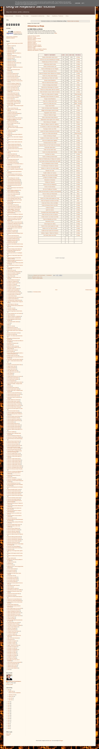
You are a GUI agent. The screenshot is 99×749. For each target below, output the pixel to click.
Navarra (78, 122)
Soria (78, 82)
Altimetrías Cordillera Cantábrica (35, 46)
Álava (78, 108)
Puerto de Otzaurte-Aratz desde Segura (15, 495)
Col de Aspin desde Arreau (12, 159)
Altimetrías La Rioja (36, 26)
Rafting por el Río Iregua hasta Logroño (14, 550)
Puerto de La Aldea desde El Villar (14, 461)
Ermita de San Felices (11, 242)
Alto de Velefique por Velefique (13, 100)
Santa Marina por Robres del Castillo (50, 78)
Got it (83, 3)
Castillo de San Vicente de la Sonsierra (49, 230)
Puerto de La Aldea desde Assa (13, 458)
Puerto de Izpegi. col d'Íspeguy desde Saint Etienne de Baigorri (14, 451)
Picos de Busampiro (11, 380)
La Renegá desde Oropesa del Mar (14, 300)
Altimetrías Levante (32, 42)
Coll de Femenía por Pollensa (13, 192)
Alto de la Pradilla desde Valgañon (49, 140)
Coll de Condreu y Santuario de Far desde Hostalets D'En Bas (14, 191)
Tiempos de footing (11, 618)
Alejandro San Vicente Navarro (14, 681)
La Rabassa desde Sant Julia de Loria (14, 297)
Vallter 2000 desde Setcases (12, 638)
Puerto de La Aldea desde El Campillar (50, 94)
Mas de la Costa (10, 326)
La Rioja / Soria (78, 71)
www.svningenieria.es (17, 31)
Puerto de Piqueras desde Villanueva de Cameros (49, 73)
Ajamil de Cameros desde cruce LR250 (15, 43)
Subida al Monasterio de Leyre (13, 614)
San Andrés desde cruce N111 (50, 235)
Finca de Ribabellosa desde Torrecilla (50, 163)
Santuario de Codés (50, 170)
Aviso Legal (8, 733)
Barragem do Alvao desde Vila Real (14, 117)
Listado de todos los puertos (34, 35)
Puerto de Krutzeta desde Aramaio (14, 454)
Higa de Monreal (10, 275)
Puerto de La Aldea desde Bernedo (14, 460)
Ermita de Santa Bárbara (49, 186)
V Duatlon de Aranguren (12, 632)
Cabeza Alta (9, 124)
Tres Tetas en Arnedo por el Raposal (14, 625)
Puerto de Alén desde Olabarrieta (13, 402)
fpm (50, 740)
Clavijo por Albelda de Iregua (50, 115)
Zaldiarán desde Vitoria (11, 666)
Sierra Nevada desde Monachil (13, 609)
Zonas (8, 669)
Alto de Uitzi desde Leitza (12, 97)
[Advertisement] (60, 284)
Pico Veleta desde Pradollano (13, 379)
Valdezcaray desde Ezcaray (50, 64)
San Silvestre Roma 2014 (12, 578)
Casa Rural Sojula (10, 131)
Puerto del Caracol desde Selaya (13, 540)
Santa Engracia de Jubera (49, 223)
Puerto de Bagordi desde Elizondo (14, 420)
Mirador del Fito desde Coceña (13, 332)
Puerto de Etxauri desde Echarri (13, 441)
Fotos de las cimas (11, 270)
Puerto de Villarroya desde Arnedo (50, 156)
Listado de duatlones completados (14, 316)
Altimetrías (18, 16)
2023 (9, 703)
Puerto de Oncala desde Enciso (50, 71)
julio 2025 (11, 698)
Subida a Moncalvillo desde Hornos (49, 57)
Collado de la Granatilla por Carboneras (15, 214)
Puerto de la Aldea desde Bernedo (50, 152)
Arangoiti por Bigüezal (11, 112)
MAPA (55, 33)
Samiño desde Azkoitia (11, 568)
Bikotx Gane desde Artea (12, 121)
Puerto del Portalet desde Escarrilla (14, 547)
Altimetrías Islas (10, 58)
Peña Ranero (9, 374)
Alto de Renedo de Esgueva (12, 94)
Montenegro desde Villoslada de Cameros (50, 96)
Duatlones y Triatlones (57, 16)
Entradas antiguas (88, 289)
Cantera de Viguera (50, 207)
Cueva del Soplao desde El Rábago (14, 226)
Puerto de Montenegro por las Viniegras (49, 68)
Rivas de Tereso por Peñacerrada (50, 193)
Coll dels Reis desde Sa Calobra (13, 206)
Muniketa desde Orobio (11, 350)
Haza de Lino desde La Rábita (13, 273)
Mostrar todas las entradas (73, 21)
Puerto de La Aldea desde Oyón (50, 101)
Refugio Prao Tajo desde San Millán (49, 175)
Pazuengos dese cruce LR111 (13, 371)
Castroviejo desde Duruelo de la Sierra (14, 148)
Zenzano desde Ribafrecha (50, 80)
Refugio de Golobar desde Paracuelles (14, 555)
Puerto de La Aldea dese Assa (49, 103)
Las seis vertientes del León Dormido (14, 313)
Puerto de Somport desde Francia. (14, 524)
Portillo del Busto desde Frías (13, 395)
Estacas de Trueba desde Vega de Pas (14, 255)
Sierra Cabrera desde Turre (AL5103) (14, 608)
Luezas (8, 323)
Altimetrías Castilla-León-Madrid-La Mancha (37, 49)
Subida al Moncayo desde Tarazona (14, 615)
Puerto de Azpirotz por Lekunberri (13, 419)
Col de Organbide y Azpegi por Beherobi (15, 169)
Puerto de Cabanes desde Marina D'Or (14, 429)
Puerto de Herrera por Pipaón (50, 135)
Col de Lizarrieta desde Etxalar (13, 166)
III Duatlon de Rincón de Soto (13, 285)
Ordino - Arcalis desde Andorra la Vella (14, 360)
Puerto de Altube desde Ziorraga (13, 406)
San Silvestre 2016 (11, 575)
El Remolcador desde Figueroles (13, 237)
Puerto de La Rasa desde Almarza (50, 75)
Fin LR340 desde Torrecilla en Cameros (15, 265)
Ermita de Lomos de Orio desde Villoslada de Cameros (13, 241)
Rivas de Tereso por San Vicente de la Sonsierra (49, 145)
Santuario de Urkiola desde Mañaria (14, 600)
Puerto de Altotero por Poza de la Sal (14, 405)
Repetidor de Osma (11, 562)
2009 (9, 725)
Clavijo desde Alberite (50, 105)
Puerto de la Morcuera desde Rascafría (14, 468)
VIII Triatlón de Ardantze (12, 653)
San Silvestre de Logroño (12, 577)
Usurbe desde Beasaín (11, 629)
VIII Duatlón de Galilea (11, 652)
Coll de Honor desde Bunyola (13, 194)
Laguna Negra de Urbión (12, 304)
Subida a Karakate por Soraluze (13, 611)
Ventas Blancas (10, 639)
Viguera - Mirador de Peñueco (13, 645)
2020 (9, 708)
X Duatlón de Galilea (11, 656)
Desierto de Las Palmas (12, 230)
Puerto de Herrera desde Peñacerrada (50, 108)
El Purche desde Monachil (12, 235)
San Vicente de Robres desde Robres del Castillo (49, 161)
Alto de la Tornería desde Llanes (13, 84)
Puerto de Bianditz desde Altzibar (13, 426)
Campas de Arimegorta (11, 130)
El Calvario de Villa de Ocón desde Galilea (50, 126)
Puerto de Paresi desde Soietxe (13, 499)
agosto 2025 (11, 696)
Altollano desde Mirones (12, 108)
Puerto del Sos (10, 549)
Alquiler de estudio (11, 45)
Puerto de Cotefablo (11, 431)
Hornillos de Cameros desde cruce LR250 (49, 138)
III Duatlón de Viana (11, 287)
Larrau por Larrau (10, 308)
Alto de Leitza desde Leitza (12, 89)
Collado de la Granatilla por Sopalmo (14, 216)
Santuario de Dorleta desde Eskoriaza (14, 596)
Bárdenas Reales (10, 116)
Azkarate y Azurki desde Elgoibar (13, 113)
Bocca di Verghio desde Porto (13, 123)
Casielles (9, 132)
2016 (9, 715)
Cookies (7, 735)
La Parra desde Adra (11, 295)
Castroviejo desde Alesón (49, 147)
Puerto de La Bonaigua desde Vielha (14, 467)
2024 (9, 701)
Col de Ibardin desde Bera (12, 162)
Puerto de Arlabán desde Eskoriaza (14, 416)
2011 (9, 723)
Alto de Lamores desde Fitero (50, 196)
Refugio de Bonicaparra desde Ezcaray (49, 110)
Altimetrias (9, 47)
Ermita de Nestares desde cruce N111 (50, 205)
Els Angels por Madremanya (12, 238)
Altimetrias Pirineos (11, 64)
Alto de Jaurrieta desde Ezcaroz (13, 79)
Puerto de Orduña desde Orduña (13, 493)
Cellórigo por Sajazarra (50, 182)
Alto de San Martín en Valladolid (13, 95)
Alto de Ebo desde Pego (12, 74)
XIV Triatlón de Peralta (11, 658)
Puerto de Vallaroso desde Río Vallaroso (50, 124)
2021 (9, 706)
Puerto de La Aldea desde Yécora (13, 464)
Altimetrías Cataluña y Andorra (34, 38)
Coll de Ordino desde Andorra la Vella (14, 197)
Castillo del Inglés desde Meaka (13, 144)
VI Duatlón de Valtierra (11, 643)
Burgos (78, 189)
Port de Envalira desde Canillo (13, 388)
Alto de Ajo (9, 72)
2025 (9, 689)
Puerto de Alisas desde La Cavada (14, 404)
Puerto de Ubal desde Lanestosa (13, 529)
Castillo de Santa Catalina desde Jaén (14, 141)
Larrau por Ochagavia (11, 309)
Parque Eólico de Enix (11, 369)
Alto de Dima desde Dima (12, 73)
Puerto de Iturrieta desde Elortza (13, 449)
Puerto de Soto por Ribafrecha (49, 184)
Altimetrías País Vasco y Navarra (34, 45)
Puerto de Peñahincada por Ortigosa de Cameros (49, 158)
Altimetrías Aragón (31, 47)
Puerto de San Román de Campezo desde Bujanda (50, 191)
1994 (9, 728)
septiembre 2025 (12, 694)
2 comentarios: (49, 275)
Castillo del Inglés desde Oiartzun (13, 145)
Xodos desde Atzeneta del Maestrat (14, 662)
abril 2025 (11, 699)
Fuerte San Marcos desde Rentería (14, 271)
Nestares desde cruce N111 (12, 355)
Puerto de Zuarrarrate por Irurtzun (13, 538)
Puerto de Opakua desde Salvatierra (14, 492)
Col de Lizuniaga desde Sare (13, 167)
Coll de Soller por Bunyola (12, 204)
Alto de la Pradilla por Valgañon (13, 83)
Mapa (48, 16)
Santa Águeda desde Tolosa (12, 585)
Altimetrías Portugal (11, 65)
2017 (9, 713)
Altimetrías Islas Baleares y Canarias (35, 50)
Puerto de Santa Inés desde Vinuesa (50, 82)
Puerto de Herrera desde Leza (50, 66)
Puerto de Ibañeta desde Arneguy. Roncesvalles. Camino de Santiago (14, 447)
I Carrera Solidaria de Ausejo (12, 279)
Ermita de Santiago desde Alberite (50, 85)
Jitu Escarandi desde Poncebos (13, 291)
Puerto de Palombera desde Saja (13, 497)
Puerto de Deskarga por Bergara (13, 435)
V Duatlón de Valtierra (11, 634)
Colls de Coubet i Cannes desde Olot (14, 222)
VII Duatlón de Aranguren (12, 646)
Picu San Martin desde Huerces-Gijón (14, 382)
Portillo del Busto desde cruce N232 (14, 394)
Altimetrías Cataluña (11, 55)
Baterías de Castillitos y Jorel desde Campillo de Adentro (14, 120)
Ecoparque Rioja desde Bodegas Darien (49, 212)
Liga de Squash (10, 314)
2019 (9, 710)
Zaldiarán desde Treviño (12, 665)
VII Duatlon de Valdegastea (12, 649)
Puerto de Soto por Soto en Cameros (50, 214)
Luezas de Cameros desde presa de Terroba (49, 131)
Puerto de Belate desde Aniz (12, 423)
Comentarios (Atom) (37, 291)
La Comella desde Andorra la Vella (14, 292)
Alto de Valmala (10, 98)
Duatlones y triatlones (10, 37)
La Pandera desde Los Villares (13, 294)
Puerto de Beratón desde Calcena (13, 424)
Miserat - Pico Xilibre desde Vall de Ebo (14, 335)
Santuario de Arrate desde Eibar (13, 593)
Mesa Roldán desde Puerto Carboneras (15, 330)
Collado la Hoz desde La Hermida (14, 218)
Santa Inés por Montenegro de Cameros (49, 87)
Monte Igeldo (9, 344)
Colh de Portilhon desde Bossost (13, 180)
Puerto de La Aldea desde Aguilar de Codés (49, 198)
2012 (9, 721)
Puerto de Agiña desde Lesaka (13, 401)
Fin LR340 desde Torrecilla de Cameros (49, 165)
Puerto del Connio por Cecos (12, 542)
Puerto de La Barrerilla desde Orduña (14, 465)
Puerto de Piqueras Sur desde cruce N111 (50, 200)
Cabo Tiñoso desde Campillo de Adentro (15, 127)
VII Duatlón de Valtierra (11, 651)
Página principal (9, 16)
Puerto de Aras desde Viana (50, 149)
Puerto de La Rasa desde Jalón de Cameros (49, 89)
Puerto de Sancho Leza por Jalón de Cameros (50, 91)
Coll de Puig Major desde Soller (13, 198)
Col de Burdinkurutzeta (11, 160)
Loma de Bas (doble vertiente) (13, 321)
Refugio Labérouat (10, 558)
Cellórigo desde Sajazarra (12, 151)
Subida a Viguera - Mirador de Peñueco (49, 233)
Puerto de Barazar (10, 422)
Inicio (56, 289)
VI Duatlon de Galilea (11, 642)
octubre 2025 (11, 691)
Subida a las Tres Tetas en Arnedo (49, 228)
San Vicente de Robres (11, 581)
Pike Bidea (9, 386)
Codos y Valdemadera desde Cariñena (14, 156)
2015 (9, 716)
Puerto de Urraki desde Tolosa (13, 532)
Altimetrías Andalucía (32, 43)
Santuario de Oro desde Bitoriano (13, 599)
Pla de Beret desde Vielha (12, 387)
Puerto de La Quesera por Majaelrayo (14, 471)
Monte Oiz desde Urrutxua (12, 346)
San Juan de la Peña (11, 570)
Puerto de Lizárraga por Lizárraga (13, 479)
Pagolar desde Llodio (11, 366)
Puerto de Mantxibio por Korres (49, 219)
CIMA (8, 152)
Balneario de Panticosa (11, 114)
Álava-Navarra (78, 94)
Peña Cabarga (10, 373)
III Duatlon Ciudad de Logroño (13, 282)
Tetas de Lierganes (11, 617)
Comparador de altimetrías (37, 16)
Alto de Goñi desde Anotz (12, 77)
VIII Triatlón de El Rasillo (12, 655)
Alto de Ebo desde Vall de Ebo (13, 76)
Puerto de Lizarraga (11, 477)
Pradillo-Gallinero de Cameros (49, 172)
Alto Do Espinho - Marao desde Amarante (15, 105)
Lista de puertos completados (12, 36)
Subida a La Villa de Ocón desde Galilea (50, 168)
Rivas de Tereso (10, 564)
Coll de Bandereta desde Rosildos (14, 183)
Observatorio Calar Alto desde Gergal (14, 359)
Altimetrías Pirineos (32, 39)
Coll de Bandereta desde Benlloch (14, 182)
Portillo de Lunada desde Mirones (13, 392)
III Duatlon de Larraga (11, 284)
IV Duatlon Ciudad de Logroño (13, 288)
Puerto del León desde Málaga (13, 546)
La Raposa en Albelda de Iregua (50, 177)
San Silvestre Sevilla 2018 (12, 580)
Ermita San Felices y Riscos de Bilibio (50, 203)
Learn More (77, 3)
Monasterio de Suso (50, 221)
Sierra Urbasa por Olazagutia (50, 122)
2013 (9, 720)
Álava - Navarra (78, 101)
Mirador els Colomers (11, 334)
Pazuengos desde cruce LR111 (49, 128)
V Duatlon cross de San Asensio (13, 631)
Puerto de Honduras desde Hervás (14, 445)
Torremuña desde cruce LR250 (49, 142)
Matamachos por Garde (11, 327)
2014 (9, 718)
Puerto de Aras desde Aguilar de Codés (49, 226)
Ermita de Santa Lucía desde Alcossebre (15, 246)
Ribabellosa (9, 563)
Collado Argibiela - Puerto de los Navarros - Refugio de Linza (13, 210)
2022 (9, 705)
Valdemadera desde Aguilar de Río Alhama (50, 119)
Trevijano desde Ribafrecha (50, 98)
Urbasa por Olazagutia (11, 628)
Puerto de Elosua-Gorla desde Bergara (14, 438)
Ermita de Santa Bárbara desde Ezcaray (15, 243)
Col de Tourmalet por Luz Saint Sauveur (15, 175)
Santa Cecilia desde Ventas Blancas (50, 117)
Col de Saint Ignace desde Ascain (13, 174)
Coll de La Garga (10, 195)
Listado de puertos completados (13, 317)
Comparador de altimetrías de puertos (14, 223)
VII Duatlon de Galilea (11, 648)
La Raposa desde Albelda (12, 298)
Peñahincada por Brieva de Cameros (50, 61)
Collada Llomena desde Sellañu (13, 207)
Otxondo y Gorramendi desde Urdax (14, 364)
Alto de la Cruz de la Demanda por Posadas (49, 59)
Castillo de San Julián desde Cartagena (15, 136)
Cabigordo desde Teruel (12, 126)
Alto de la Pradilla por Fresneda (50, 189)
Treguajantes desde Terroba (50, 112)
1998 (9, 726)
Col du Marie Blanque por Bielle (13, 179)
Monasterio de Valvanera (49, 179)
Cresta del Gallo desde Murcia (13, 224)
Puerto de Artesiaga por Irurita (13, 417)
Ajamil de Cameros (50, 209)
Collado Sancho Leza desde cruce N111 (49, 216)
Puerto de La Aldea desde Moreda (50, 133)
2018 (9, 711)
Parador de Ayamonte (11, 367)
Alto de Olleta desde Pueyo (12, 93)
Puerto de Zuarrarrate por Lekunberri (14, 539)
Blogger (61, 740)
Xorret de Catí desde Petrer (12, 663)
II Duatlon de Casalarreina (12, 281)
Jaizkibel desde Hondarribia (12, 290)
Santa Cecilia (9, 586)
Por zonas (25, 16)
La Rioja (78, 57)
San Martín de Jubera (50, 154)
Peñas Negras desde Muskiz (12, 377)
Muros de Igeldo (10, 351)
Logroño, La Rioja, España (37, 278)
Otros (67, 16)
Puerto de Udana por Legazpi (13, 531)
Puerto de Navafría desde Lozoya (13, 489)
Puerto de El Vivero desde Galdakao (14, 437)
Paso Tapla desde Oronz (12, 370)
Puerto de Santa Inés (11, 518)
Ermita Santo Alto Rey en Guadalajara (14, 252)
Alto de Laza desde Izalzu (12, 87)
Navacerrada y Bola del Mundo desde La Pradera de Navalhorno (15, 353)
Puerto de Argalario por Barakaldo (13, 412)
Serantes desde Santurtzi (12, 604)
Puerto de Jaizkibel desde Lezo (13, 453)
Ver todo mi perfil (9, 684)
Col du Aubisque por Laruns (12, 178)
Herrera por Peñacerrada (12, 274)
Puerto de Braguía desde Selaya (13, 427)
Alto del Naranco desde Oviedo (13, 101)
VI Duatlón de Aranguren (12, 640)
